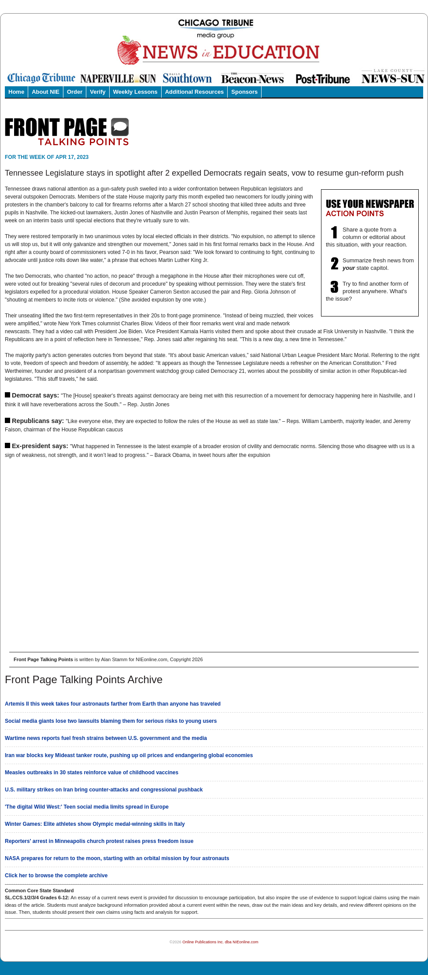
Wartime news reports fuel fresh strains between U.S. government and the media (106, 738)
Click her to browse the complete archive (56, 875)
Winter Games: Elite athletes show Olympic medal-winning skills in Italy (95, 824)
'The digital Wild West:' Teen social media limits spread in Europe (87, 807)
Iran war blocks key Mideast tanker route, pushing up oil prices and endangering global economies (129, 755)
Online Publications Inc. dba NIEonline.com (220, 942)
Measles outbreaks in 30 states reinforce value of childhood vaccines (91, 772)
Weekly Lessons (135, 91)
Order (74, 91)
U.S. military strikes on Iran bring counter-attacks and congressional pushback (104, 790)
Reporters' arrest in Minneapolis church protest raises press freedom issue (99, 841)
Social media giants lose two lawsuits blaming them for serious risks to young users (111, 721)
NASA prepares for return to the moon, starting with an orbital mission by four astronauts (117, 858)
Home (16, 91)
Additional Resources (194, 91)
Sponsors (244, 91)
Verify (97, 91)
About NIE (45, 91)
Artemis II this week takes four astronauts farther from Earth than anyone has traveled (113, 704)
